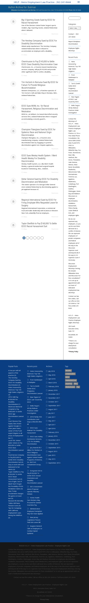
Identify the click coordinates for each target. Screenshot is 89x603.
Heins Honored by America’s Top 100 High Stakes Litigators (74, 66)
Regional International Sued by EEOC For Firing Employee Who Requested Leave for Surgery (37, 205)
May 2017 (51, 421)
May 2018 (51, 375)
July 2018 (51, 371)
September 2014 (54, 463)
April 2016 (51, 428)
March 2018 (52, 383)
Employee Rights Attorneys (73, 49)
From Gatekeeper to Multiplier (73, 77)
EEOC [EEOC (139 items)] (67, 377)
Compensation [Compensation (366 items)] (70, 374)
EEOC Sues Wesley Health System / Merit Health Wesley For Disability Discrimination (36, 160)
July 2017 (51, 413)
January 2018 (52, 390)
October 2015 (53, 444)
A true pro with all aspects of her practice (14, 372)
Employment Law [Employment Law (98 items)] (71, 380)
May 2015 (51, 459)
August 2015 (52, 451)
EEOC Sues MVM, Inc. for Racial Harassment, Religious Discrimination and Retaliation (37, 111)
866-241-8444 (70, 577)
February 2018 (53, 386)
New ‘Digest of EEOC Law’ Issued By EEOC (73, 99)
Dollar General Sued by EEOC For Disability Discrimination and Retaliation (37, 182)
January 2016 (52, 436)
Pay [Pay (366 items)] (78, 387)
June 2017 (51, 417)
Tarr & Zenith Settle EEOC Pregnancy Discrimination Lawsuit (74, 88)
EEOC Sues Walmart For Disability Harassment (34, 430)
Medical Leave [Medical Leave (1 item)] (70, 387)
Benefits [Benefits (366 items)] (68, 370)
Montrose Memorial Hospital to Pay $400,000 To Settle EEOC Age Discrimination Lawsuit (16, 411)
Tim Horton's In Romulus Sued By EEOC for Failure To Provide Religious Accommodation (37, 87)
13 (38, 238)
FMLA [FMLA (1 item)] (75, 384)
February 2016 (53, 432)
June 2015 (51, 455)
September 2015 (54, 448)
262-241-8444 (77, 10)
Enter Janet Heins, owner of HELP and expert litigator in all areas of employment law (15, 433)
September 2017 (54, 406)
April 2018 (51, 379)
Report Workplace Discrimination (74, 43)
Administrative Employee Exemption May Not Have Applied (35, 511)
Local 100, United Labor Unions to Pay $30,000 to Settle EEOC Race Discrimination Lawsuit (16, 445)
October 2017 (53, 402)
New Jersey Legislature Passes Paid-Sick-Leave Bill (33, 519)
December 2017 (54, 394)
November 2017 (54, 398)
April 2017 (51, 425)
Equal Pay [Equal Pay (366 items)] (69, 384)
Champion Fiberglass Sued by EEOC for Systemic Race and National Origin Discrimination (36, 135)
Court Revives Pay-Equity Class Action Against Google (15, 423)
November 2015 (54, 440)
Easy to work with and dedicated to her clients (16, 467)
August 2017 (52, 409)
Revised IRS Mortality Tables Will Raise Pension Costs (15, 503)
